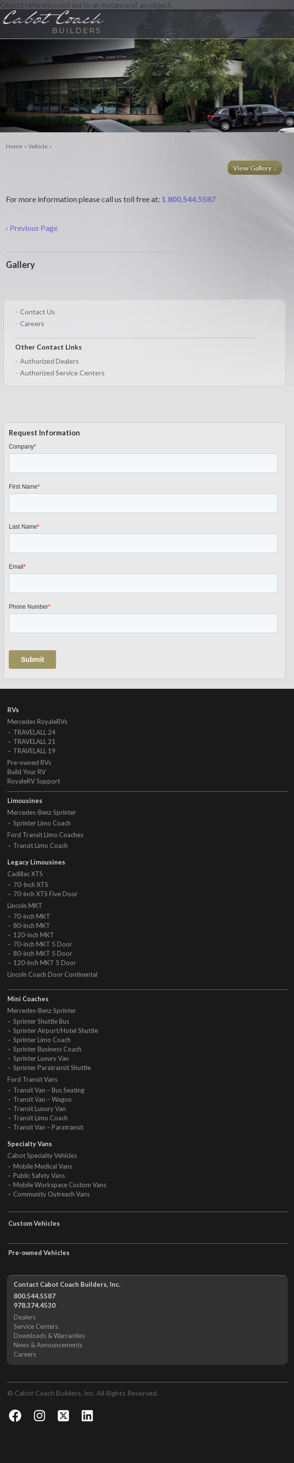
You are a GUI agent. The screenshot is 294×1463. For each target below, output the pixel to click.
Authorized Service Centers (62, 373)
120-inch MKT (33, 935)
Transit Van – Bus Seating (48, 1090)
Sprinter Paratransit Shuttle (52, 1067)
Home (14, 146)
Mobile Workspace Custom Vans (59, 1185)
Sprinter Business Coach (47, 1049)
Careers (32, 323)
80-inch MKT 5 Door (42, 953)
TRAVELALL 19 (34, 751)
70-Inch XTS (30, 884)
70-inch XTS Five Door (45, 894)
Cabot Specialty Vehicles (42, 1155)
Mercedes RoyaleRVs (37, 721)
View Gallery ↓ (255, 168)
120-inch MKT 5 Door (44, 963)
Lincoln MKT (24, 905)
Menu (267, 16)
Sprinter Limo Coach (42, 823)
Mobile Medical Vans (42, 1166)
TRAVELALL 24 (34, 732)
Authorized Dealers (49, 361)
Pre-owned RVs (29, 762)
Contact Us (37, 312)
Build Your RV (26, 772)
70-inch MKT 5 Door (42, 944)
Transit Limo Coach (40, 845)
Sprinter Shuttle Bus (41, 1021)
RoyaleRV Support (33, 781)
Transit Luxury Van (39, 1109)
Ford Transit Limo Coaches (45, 835)
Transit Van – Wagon (42, 1099)
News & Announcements (48, 1345)
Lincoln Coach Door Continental (52, 974)
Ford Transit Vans (32, 1079)
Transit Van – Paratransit (48, 1127)
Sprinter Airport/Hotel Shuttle (55, 1030)
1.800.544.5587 (188, 199)
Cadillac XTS (25, 874)
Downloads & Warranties (49, 1335)
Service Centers (36, 1326)
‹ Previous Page (32, 227)
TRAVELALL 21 (34, 741)
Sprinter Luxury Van (41, 1058)
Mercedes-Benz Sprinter (41, 812)
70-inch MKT (31, 916)
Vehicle (38, 146)
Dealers (25, 1317)
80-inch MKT (31, 925)
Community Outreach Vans (51, 1194)
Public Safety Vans (39, 1175)
